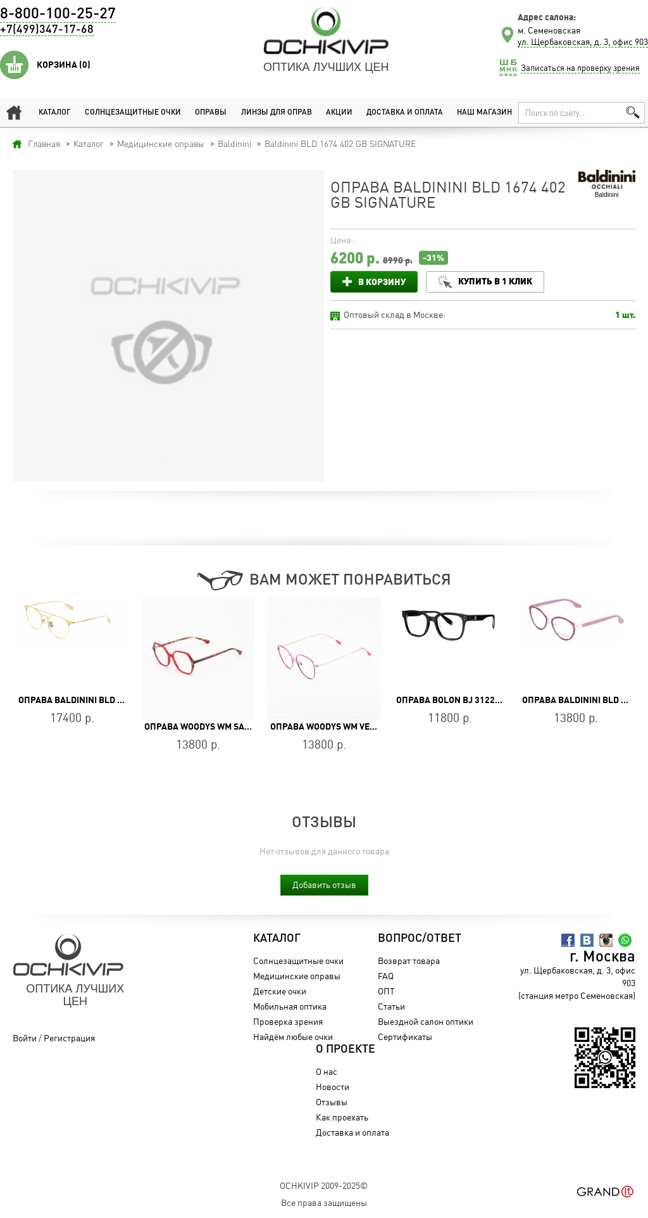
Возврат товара (409, 960)
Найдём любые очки (293, 1036)
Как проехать (342, 1117)
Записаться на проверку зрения (580, 68)
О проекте (345, 1049)
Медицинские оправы (296, 975)
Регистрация (69, 1037)
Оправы (211, 113)
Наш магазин (484, 113)
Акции (339, 113)
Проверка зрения (288, 1021)
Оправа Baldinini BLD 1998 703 (86, 700)
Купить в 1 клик (495, 281)
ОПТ (386, 991)
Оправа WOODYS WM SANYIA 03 (210, 726)
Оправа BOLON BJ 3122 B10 (454, 700)
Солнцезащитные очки (133, 113)
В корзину (382, 281)
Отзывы (331, 1101)
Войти (25, 1037)
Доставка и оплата (404, 113)
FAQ (386, 975)
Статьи (391, 1006)
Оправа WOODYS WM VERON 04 (334, 726)
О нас (326, 1071)
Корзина (63, 64)
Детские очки (279, 991)
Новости (332, 1086)
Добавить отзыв (324, 884)
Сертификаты (405, 1036)
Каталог (55, 113)
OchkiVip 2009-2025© (324, 1185)
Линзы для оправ (276, 113)
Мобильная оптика (290, 1006)
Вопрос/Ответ (419, 939)
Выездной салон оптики (425, 1021)
